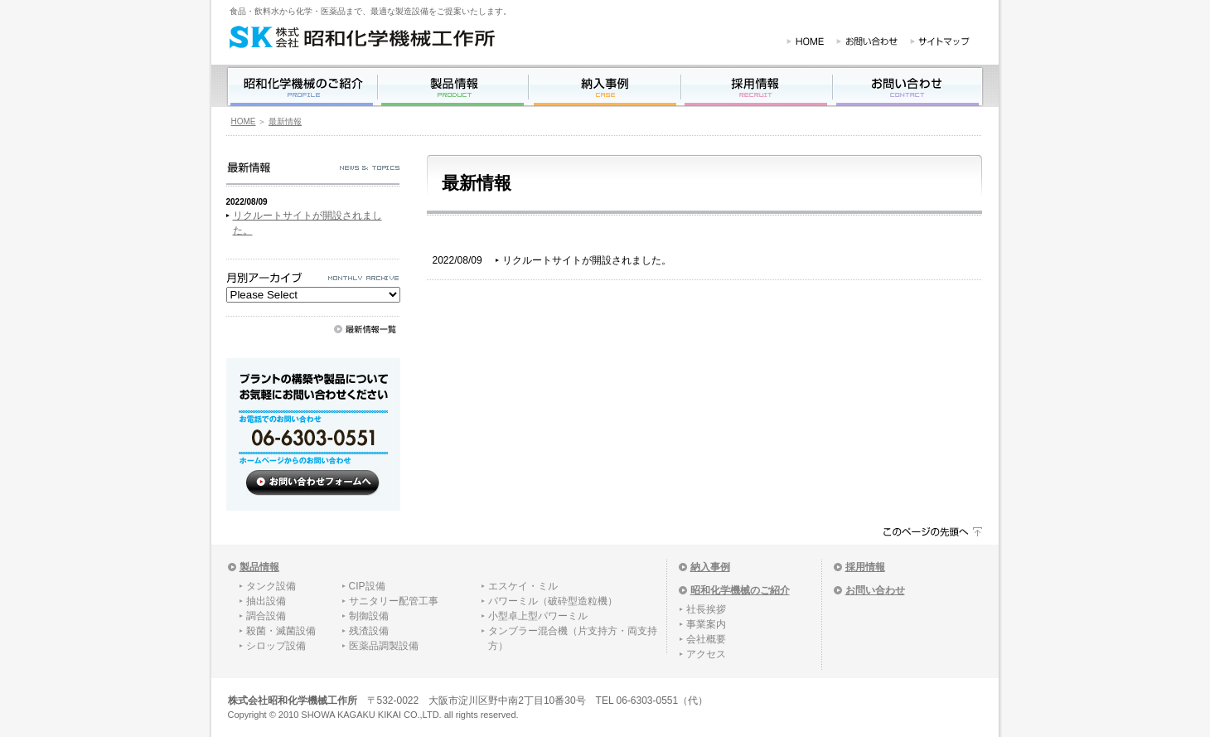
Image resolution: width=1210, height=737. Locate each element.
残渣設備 (369, 631)
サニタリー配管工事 (393, 601)
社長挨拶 (706, 609)
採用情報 (865, 567)
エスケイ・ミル (523, 586)
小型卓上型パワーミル (538, 616)
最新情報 (285, 121)
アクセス (706, 654)
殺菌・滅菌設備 (281, 631)
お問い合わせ (875, 590)
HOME (243, 121)
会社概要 (706, 639)
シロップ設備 (276, 646)
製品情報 (259, 567)
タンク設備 (271, 586)
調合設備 (266, 616)
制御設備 (369, 616)
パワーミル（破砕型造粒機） (552, 601)
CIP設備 (367, 586)
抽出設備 (266, 601)
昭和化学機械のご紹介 (740, 590)
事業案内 (706, 624)
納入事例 (710, 567)
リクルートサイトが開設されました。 (586, 260)
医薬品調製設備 (384, 646)
